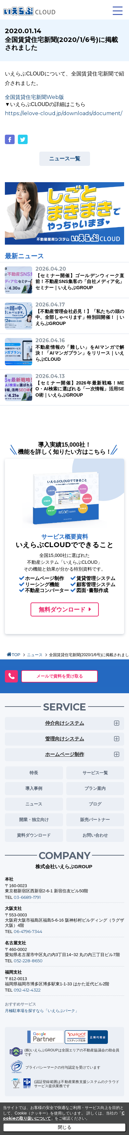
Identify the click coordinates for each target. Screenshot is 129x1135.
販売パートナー (95, 819)
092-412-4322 (27, 990)
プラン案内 (95, 788)
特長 (34, 772)
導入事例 (33, 788)
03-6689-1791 (27, 897)
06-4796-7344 (28, 931)
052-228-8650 (28, 960)
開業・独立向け (34, 819)
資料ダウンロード (34, 835)
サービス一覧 (95, 772)
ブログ (95, 803)
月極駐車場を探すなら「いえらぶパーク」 (42, 1010)
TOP (16, 654)
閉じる (64, 1127)
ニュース (35, 655)
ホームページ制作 (64, 754)
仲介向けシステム (64, 723)
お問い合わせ (95, 835)
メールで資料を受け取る (59, 676)
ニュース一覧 (64, 158)
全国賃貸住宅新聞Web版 (34, 97)
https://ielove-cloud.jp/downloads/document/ (63, 113)
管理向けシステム (64, 739)
